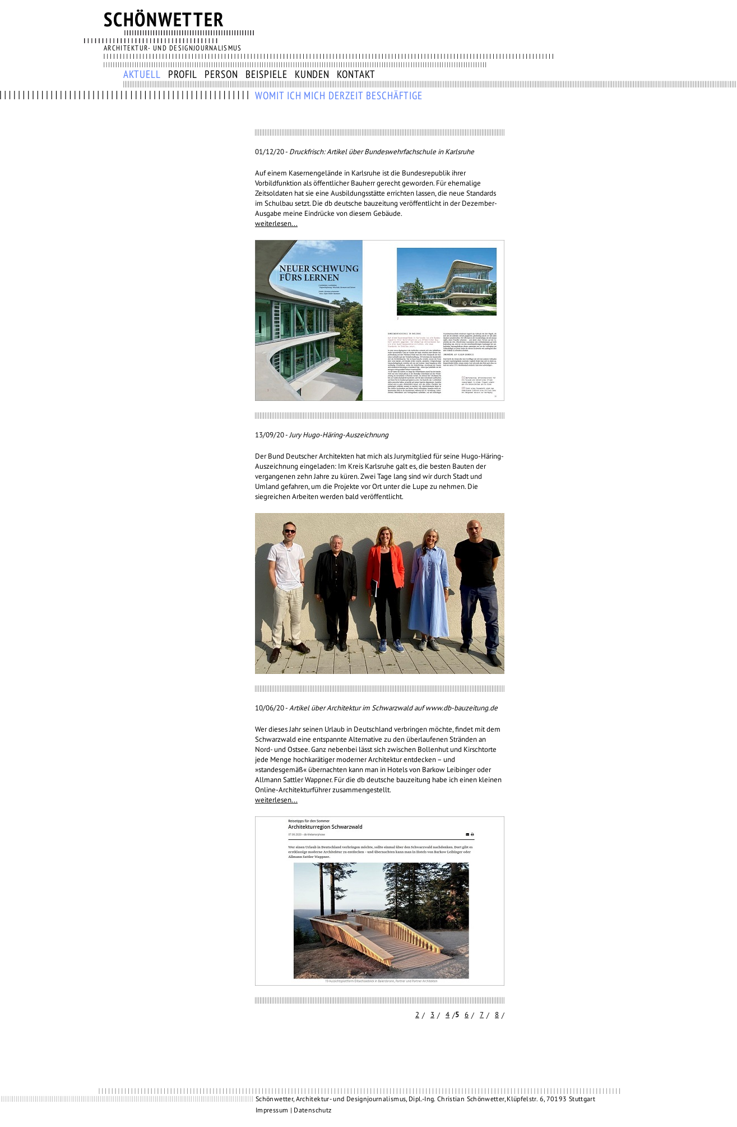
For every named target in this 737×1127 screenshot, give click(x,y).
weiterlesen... (276, 223)
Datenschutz (312, 1110)
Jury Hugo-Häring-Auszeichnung (338, 435)
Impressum (272, 1110)
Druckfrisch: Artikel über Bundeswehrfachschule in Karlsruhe (381, 151)
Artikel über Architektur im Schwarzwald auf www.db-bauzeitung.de (393, 708)
